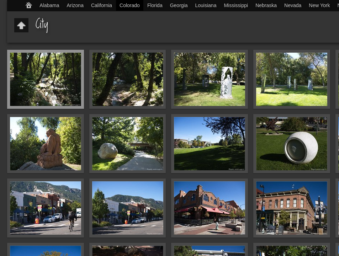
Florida (155, 5)
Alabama (49, 5)
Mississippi (236, 5)
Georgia (179, 5)
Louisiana (206, 5)
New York (319, 5)
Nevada (292, 5)
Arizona (75, 5)
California (101, 5)
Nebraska (266, 5)
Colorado (130, 5)
